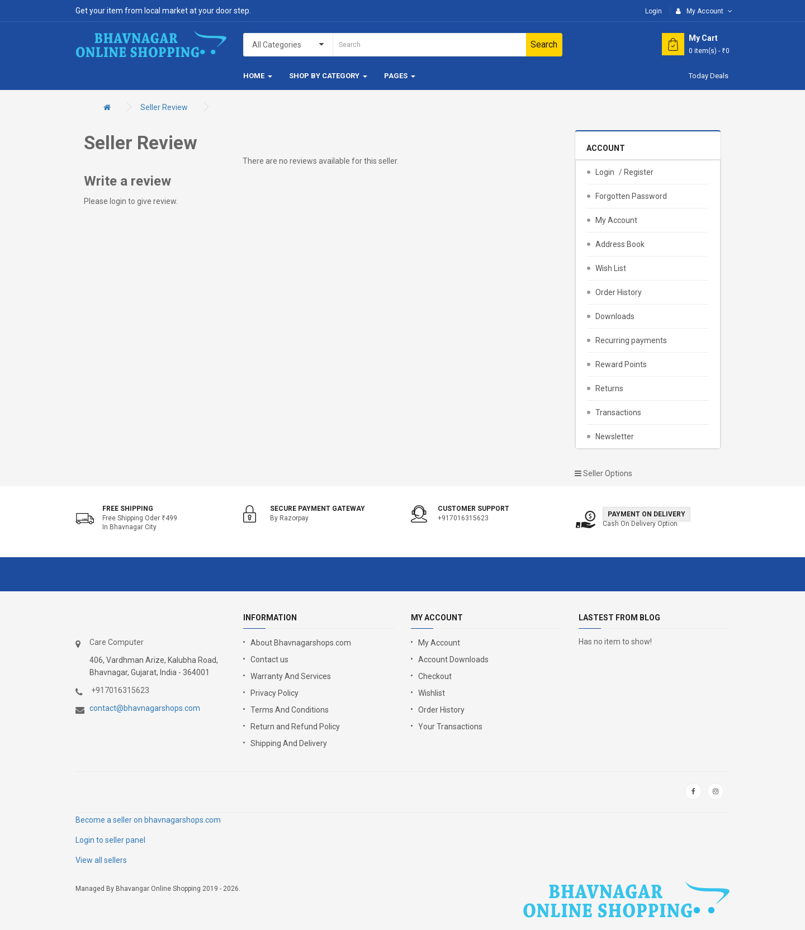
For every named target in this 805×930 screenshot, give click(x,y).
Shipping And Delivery (288, 743)
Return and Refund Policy (295, 726)
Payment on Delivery (646, 514)
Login (653, 11)
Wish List (610, 268)
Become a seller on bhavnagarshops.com (148, 819)
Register (639, 172)
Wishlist (431, 693)
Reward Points (621, 364)
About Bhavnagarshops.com (300, 642)
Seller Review (164, 107)
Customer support (473, 509)
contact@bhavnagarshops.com (144, 708)
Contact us (269, 659)
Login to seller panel (110, 840)
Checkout (435, 676)
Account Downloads (453, 659)
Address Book (620, 244)
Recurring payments (631, 340)
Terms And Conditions (289, 709)
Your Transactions (450, 726)
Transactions (618, 412)
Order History (618, 292)
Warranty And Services (290, 676)
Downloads (614, 316)
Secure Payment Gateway (317, 509)
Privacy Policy (274, 693)
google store (104, 791)
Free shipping (127, 509)
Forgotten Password (631, 196)
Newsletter (614, 436)
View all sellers (101, 860)
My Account (616, 220)
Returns (609, 388)
